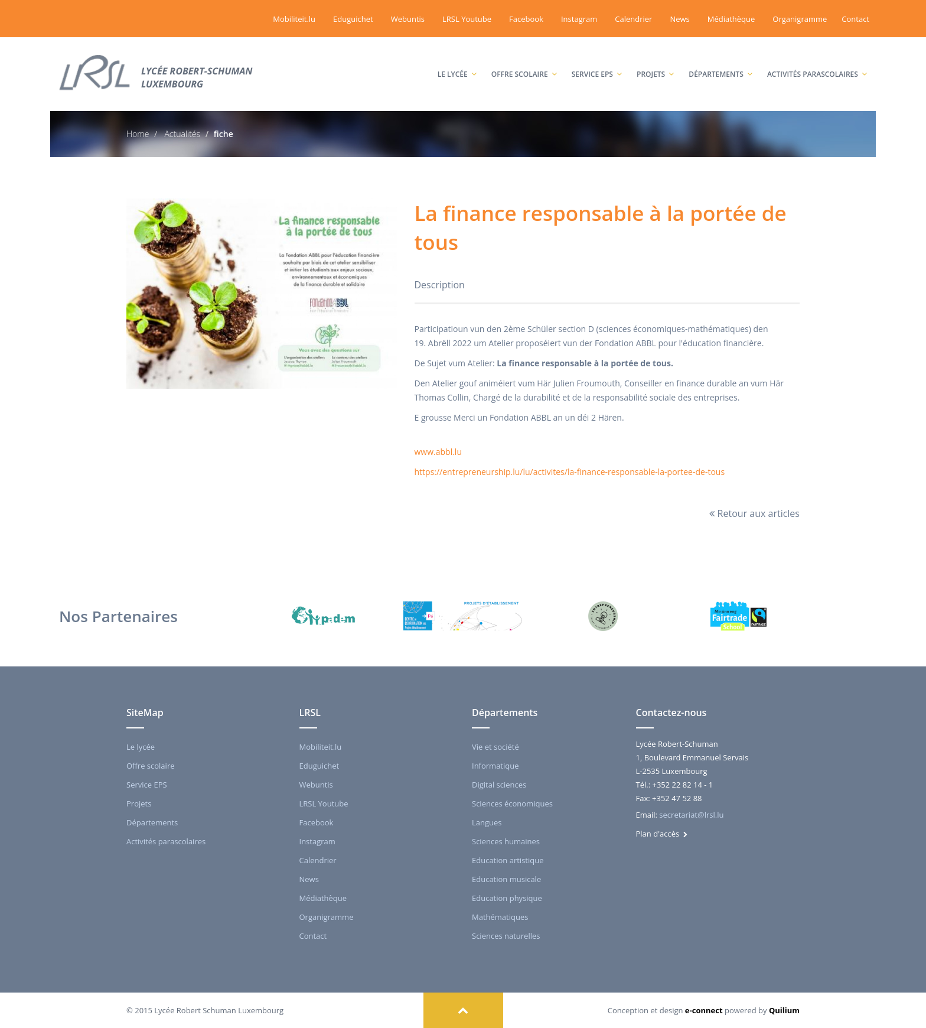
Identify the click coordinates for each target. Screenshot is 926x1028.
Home (137, 133)
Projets (655, 62)
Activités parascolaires (817, 62)
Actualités (181, 133)
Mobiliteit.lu (294, 19)
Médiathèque (731, 19)
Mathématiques (500, 917)
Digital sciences (499, 784)
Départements (720, 62)
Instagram (579, 19)
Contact (855, 19)
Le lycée (457, 62)
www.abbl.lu (438, 451)
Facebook (526, 19)
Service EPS (597, 62)
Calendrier (633, 19)
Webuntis (408, 19)
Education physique (507, 898)
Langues (487, 822)
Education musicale (506, 879)
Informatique (495, 765)
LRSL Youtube (466, 19)
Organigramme (799, 19)
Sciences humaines (506, 841)
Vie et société (495, 746)
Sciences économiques (512, 803)
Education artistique (507, 860)
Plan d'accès (661, 833)
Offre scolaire (524, 62)
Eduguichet (353, 19)
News (679, 19)
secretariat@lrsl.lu (691, 814)
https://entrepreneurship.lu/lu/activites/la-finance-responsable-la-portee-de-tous (570, 471)
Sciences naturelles (506, 936)
